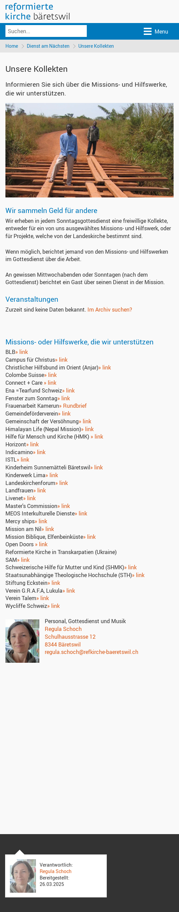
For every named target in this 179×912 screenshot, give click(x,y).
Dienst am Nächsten (48, 46)
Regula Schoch (63, 629)
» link (21, 352)
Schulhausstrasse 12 (70, 636)
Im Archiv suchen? (109, 309)
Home (11, 46)
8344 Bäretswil (63, 644)
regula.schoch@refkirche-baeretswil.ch (91, 652)
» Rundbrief (73, 405)
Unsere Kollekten (96, 46)
